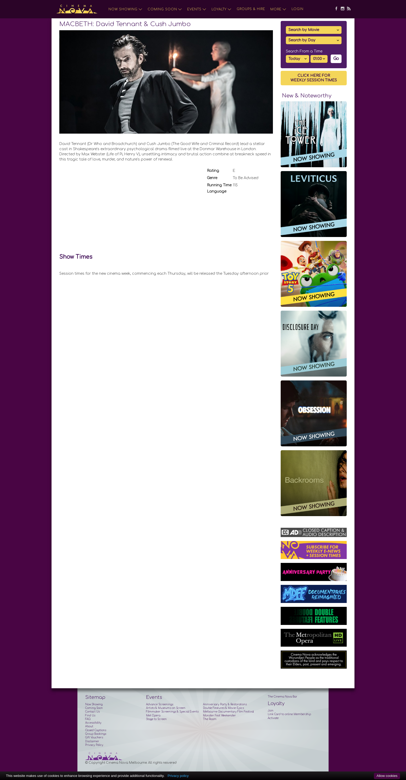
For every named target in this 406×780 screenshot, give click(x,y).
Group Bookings (95, 733)
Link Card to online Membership (289, 714)
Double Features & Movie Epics (223, 708)
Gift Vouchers (94, 737)
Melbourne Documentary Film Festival (228, 711)
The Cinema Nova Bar (282, 696)
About (89, 726)
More (278, 9)
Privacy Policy (94, 745)
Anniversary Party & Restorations (225, 704)
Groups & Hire (251, 9)
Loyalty (221, 9)
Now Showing (125, 9)
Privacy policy (178, 776)
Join (270, 710)
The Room (209, 719)
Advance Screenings (159, 704)
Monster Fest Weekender (219, 715)
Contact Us (92, 711)
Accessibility (93, 722)
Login (297, 9)
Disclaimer (92, 741)
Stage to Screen (156, 719)
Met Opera (153, 715)
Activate (273, 718)
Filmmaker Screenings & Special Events (172, 711)
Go (336, 58)
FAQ (87, 719)
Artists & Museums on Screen (165, 708)
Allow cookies (386, 776)
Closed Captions (95, 730)
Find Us (90, 715)
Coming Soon (165, 9)
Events (196, 9)
